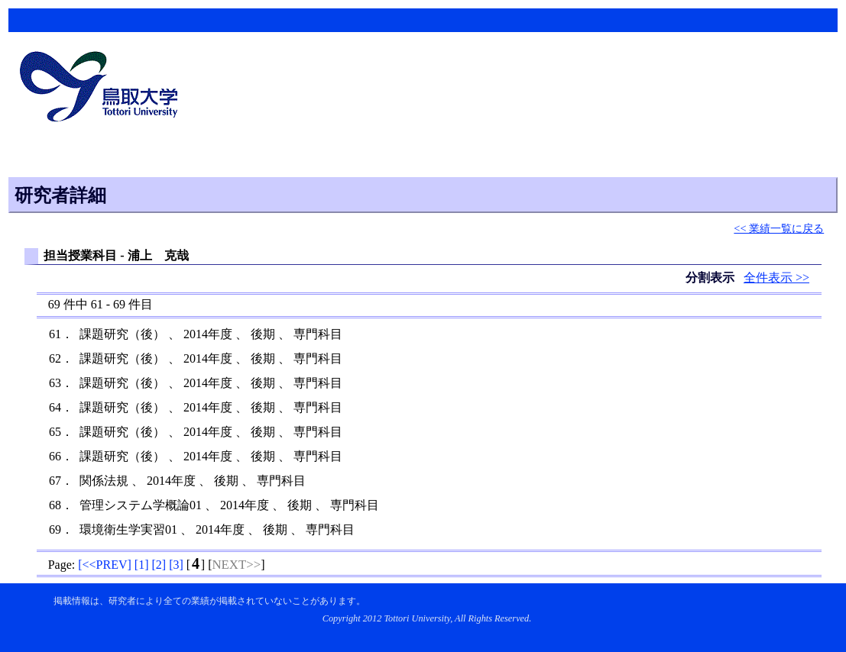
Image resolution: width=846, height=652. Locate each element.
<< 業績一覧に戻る (779, 228)
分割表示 (711, 277)
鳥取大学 (103, 88)
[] (104, 564)
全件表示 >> (776, 277)
